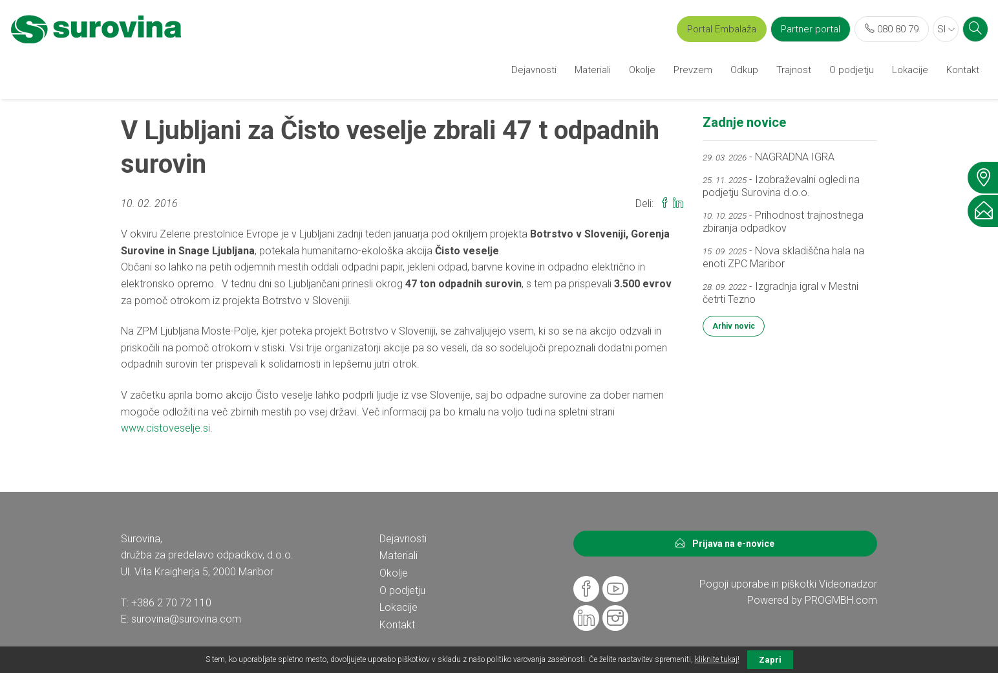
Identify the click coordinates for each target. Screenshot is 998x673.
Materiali (593, 70)
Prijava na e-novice (724, 543)
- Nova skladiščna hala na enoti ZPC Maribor (783, 257)
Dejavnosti (534, 70)
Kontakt (962, 70)
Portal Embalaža (721, 29)
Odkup (744, 70)
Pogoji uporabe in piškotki (757, 584)
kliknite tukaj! (717, 659)
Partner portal (810, 29)
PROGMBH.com (841, 600)
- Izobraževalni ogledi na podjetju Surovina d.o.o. (781, 186)
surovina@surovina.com (186, 619)
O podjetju (851, 70)
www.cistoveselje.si (165, 428)
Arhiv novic (733, 326)
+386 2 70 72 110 (171, 603)
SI (946, 29)
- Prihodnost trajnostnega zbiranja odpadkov (783, 221)
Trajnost (793, 70)
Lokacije (910, 70)
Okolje (642, 70)
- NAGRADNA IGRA (768, 157)
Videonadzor (848, 584)
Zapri (770, 660)
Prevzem (693, 70)
